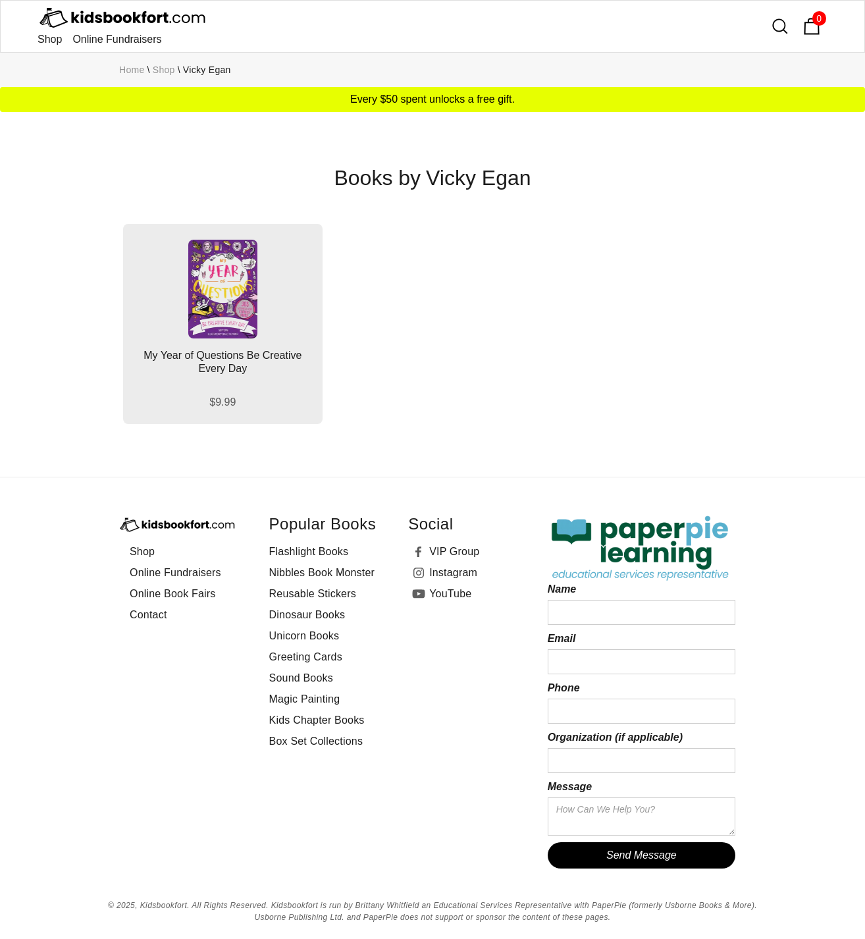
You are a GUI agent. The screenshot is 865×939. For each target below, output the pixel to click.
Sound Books (301, 678)
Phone (564, 687)
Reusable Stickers (312, 593)
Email (562, 638)
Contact (148, 614)
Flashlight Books (309, 551)
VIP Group (454, 551)
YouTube (450, 593)
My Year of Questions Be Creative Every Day (222, 362)
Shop (50, 39)
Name (562, 589)
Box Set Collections (316, 741)
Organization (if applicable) (615, 737)
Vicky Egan (207, 70)
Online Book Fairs (173, 593)
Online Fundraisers (116, 39)
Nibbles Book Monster (322, 572)
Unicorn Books (304, 635)
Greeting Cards (305, 656)
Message (570, 786)
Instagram (453, 572)
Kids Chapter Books (317, 720)
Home (132, 70)
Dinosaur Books (307, 614)
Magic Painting (304, 699)
